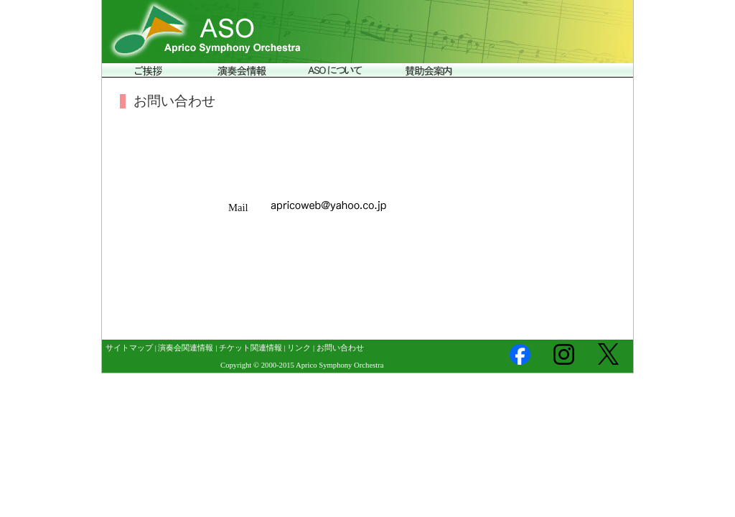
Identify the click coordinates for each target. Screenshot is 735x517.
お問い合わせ (340, 348)
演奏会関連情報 (185, 348)
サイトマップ (129, 348)
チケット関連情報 (250, 348)
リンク (299, 348)
